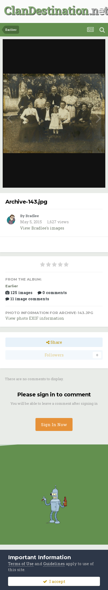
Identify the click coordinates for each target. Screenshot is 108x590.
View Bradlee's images (42, 228)
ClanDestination (46, 10)
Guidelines (54, 563)
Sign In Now (54, 424)
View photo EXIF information (34, 318)
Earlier (11, 286)
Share (54, 342)
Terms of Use (21, 563)
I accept (54, 581)
